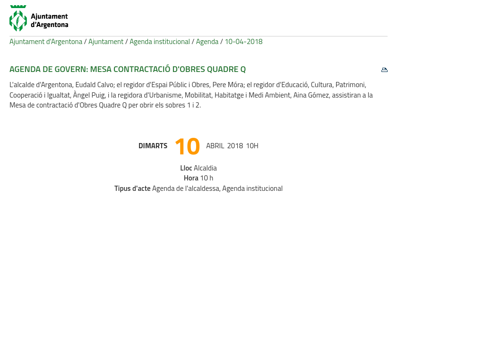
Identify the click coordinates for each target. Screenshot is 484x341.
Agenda (207, 41)
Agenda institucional (160, 41)
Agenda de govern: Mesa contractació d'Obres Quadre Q (127, 69)
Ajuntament (105, 41)
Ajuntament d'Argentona (45, 41)
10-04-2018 (243, 41)
